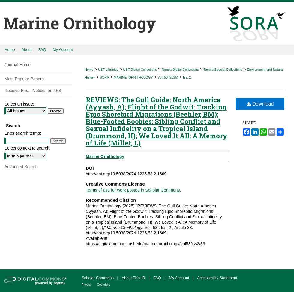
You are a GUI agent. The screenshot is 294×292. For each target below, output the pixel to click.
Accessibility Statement (217, 278)
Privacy (87, 284)
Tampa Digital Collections (180, 69)
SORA (104, 77)
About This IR (134, 278)
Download (260, 103)
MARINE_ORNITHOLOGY (133, 77)
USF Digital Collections (140, 69)
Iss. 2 (187, 77)
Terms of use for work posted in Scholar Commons (133, 190)
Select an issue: (19, 104)
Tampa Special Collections (222, 69)
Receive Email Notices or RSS (32, 90)
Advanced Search (21, 166)
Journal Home (17, 64)
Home (89, 69)
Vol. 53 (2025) (168, 77)
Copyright (103, 284)
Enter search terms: (22, 133)
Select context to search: (27, 148)
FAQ (157, 278)
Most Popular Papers (24, 78)
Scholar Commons (98, 278)
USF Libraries (108, 69)
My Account (179, 278)
